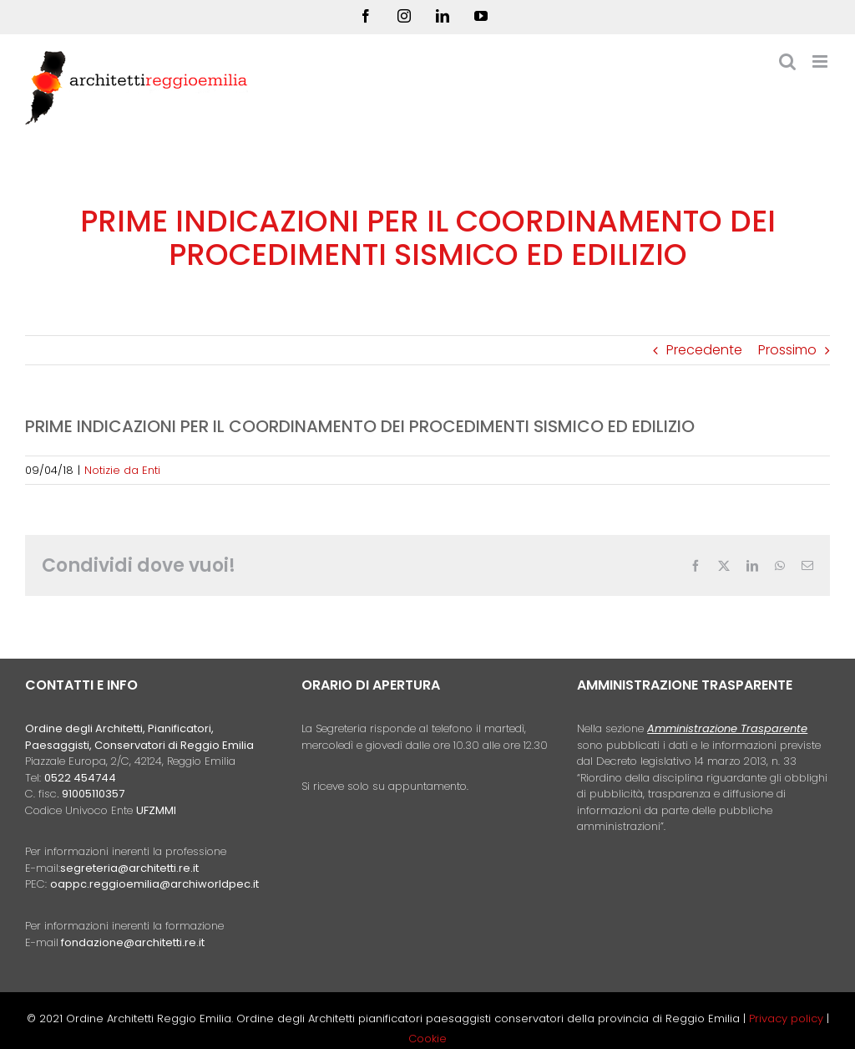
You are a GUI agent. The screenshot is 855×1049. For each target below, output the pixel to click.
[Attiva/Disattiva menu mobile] (821, 61)
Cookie (427, 1038)
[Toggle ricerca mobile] (787, 61)
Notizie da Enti (122, 470)
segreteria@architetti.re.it (129, 868)
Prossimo (787, 349)
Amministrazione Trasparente (727, 728)
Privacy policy (788, 1018)
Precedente (704, 349)
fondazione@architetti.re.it (133, 942)
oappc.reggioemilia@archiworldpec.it (154, 884)
